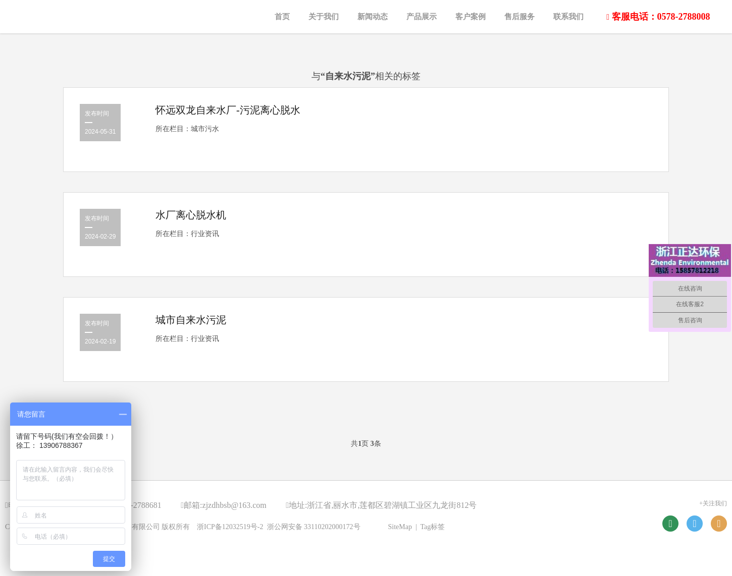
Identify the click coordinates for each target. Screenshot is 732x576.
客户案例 (470, 17)
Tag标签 (433, 527)
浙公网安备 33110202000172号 (313, 527)
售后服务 (519, 17)
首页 (282, 17)
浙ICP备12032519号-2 (230, 527)
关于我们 (323, 17)
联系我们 (568, 17)
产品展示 (421, 17)
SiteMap (400, 527)
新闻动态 (372, 17)
